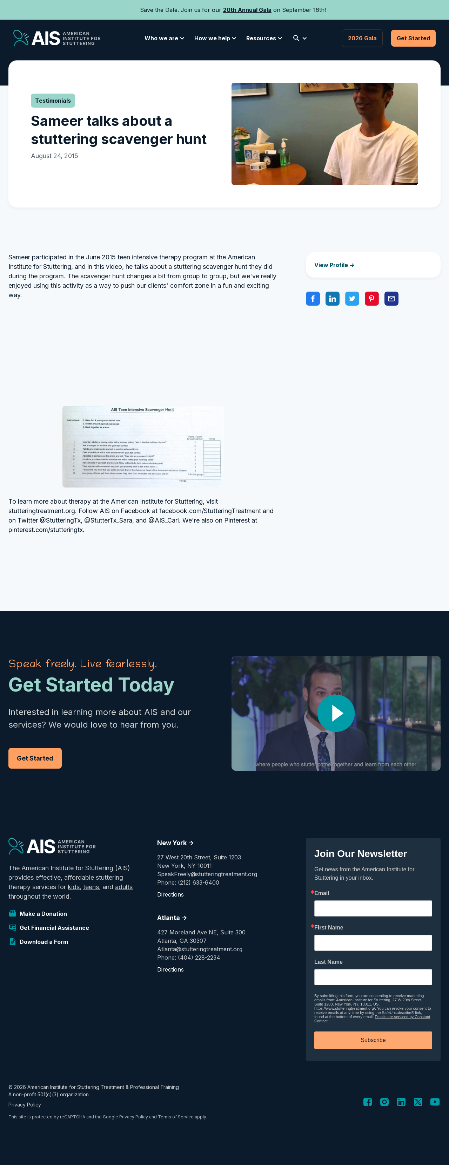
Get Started (413, 38)
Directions (170, 894)
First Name (328, 928)
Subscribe (373, 1040)
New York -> (175, 842)
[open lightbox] (336, 713)
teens (91, 887)
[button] (163, 38)
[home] (57, 38)
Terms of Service (176, 1116)
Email (321, 893)
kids (74, 887)
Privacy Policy (24, 1105)
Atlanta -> (172, 917)
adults (124, 887)
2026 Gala (362, 38)
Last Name (328, 962)
